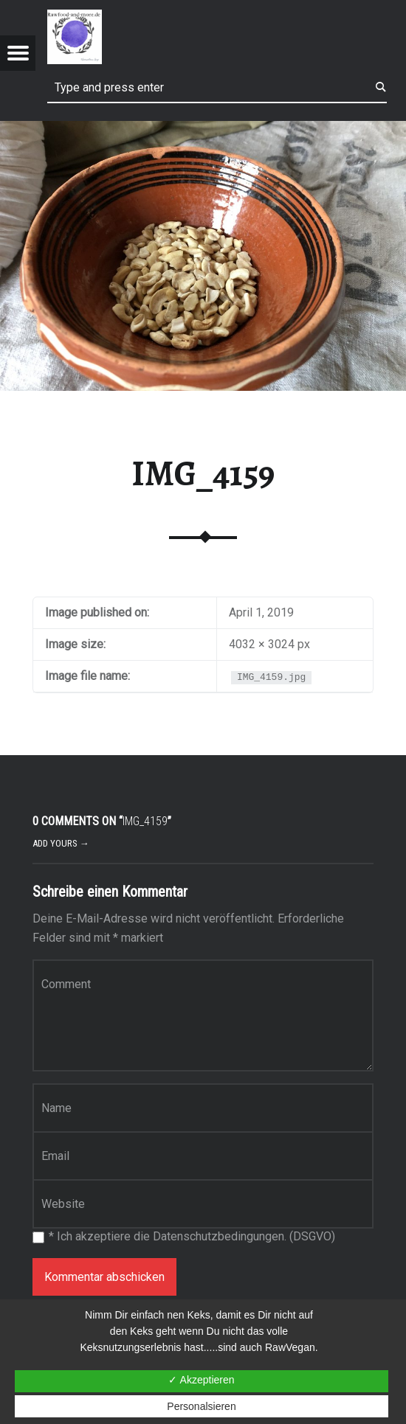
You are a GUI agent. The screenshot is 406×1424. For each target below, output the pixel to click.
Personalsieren (201, 1406)
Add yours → (60, 843)
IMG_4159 (203, 473)
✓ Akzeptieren (201, 1380)
